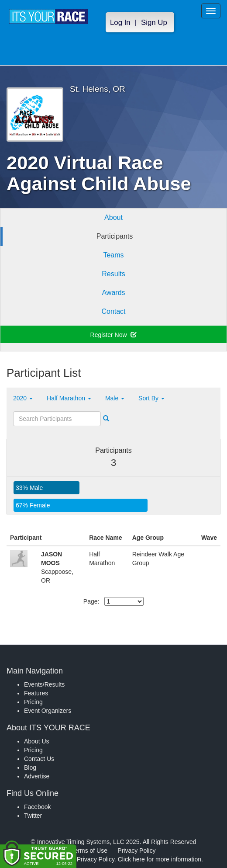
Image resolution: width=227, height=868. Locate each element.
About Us (36, 741)
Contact (113, 311)
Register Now (113, 334)
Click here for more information (159, 859)
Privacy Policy (136, 850)
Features (36, 693)
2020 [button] (23, 398)
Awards (113, 292)
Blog (30, 767)
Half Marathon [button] (69, 398)
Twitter (33, 815)
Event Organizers (47, 710)
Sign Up (154, 22)
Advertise (36, 776)
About (113, 217)
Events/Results (44, 684)
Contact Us (39, 758)
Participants (114, 236)
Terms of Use (89, 850)
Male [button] (114, 398)
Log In (120, 22)
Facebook (37, 806)
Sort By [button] (151, 398)
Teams (113, 255)
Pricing (33, 701)
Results (113, 274)
